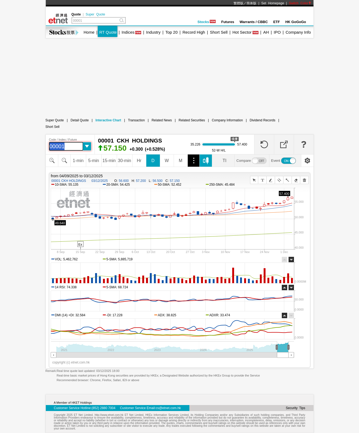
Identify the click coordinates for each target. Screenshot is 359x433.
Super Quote (95, 14)
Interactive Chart (108, 120)
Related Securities (192, 120)
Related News (161, 120)
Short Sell (219, 32)
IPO (277, 32)
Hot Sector (242, 32)
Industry (153, 32)
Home (89, 32)
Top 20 (172, 32)
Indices (128, 32)
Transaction (136, 120)
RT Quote (108, 32)
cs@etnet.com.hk (168, 408)
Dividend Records (262, 120)
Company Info (298, 32)
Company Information (227, 120)
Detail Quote (80, 120)
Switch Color (300, 3)
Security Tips (295, 408)
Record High (193, 32)
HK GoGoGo (295, 22)
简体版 (251, 3)
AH (266, 32)
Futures (227, 22)
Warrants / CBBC (254, 22)
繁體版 (238, 3)
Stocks (207, 22)
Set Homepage (272, 3)
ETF (276, 22)
